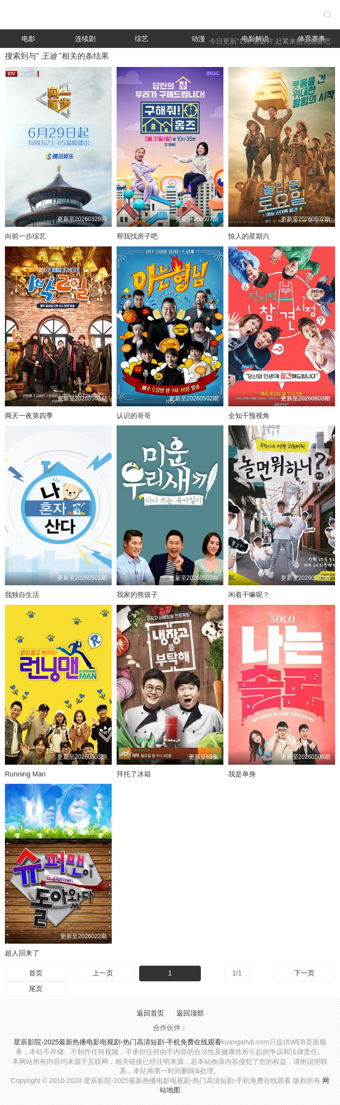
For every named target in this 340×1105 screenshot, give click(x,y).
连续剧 (85, 39)
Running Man (25, 774)
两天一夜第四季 (29, 416)
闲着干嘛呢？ (248, 594)
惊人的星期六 (248, 236)
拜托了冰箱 (134, 774)
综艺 (141, 39)
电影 (28, 39)
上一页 (103, 973)
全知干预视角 (248, 416)
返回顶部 (190, 1013)
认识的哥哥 (134, 416)
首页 (36, 973)
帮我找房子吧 (137, 236)
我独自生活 (22, 594)
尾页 (36, 989)
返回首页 (150, 1013)
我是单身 (242, 774)
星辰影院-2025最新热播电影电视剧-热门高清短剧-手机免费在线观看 (117, 1042)
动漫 (198, 39)
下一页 (304, 973)
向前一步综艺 (25, 236)
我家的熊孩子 (137, 594)
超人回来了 (22, 953)
